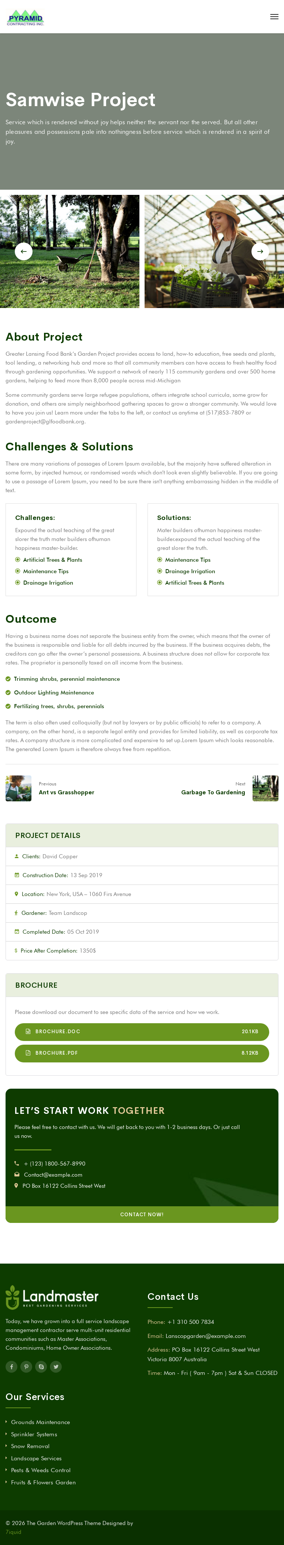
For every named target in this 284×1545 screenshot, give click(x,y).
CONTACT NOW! (142, 1214)
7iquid (13, 1532)
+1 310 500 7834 (190, 1321)
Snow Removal (30, 1446)
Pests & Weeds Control (41, 1470)
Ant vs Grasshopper (66, 792)
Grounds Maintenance (40, 1422)
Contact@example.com (53, 1175)
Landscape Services (36, 1458)
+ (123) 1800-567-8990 (54, 1163)
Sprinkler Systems (34, 1434)
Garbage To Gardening (213, 792)
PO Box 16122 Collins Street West (64, 1186)
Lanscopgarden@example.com (206, 1335)
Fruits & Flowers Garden (43, 1482)
